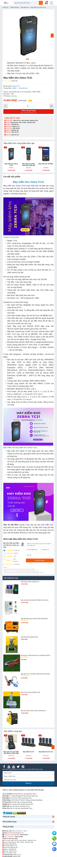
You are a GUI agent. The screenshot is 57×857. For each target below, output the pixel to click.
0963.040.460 (16, 128)
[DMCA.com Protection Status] (19, 813)
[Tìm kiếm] (41, 3)
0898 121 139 (17, 854)
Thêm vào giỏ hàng (28, 112)
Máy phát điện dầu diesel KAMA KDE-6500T (34, 618)
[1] (4, 564)
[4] (4, 553)
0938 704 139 (12, 853)
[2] (4, 559)
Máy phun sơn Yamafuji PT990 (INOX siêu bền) (35, 674)
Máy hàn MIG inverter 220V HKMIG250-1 (33, 710)
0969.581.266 (15, 130)
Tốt (9, 556)
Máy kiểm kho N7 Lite (46, 752)
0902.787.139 (16, 120)
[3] (4, 556)
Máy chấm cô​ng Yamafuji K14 (30, 581)
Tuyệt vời (11, 550)
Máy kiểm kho (23, 88)
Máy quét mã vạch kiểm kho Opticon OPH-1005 (11, 752)
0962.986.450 (15, 124)
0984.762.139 (15, 132)
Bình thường (10, 560)
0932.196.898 (25, 120)
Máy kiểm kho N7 (28, 752)
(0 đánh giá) (10, 81)
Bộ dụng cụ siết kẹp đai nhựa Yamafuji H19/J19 (35, 655)
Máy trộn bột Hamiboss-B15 (29, 637)
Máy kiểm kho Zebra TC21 (11, 164)
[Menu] (51, 3)
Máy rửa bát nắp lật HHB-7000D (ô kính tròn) (34, 600)
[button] (53, 817)
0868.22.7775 (15, 126)
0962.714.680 (22, 122)
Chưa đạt (11, 564)
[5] (4, 550)
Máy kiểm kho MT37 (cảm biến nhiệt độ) (28, 164)
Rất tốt (10, 553)
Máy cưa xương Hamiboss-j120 (30, 692)
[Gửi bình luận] (40, 560)
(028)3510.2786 (33, 120)
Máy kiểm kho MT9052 (46, 164)
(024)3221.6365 (31, 122)
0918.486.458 (14, 122)
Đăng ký (28, 783)
